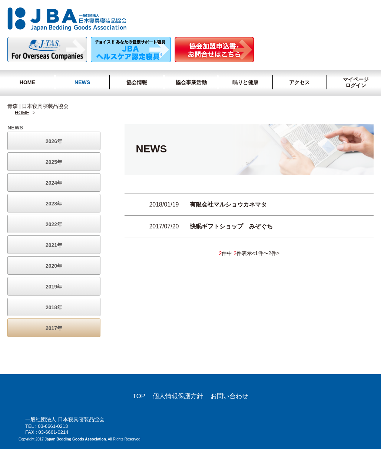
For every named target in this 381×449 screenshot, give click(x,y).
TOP (139, 396)
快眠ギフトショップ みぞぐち (231, 226)
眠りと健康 (245, 82)
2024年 (54, 183)
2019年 (54, 287)
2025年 (54, 162)
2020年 (54, 266)
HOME (27, 82)
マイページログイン (352, 82)
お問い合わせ (229, 396)
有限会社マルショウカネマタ (228, 204)
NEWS (82, 82)
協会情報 (136, 82)
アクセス (299, 82)
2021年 (54, 245)
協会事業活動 (191, 82)
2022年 (54, 224)
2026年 (54, 141)
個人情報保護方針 (178, 396)
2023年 (54, 204)
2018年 (54, 307)
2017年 (54, 328)
